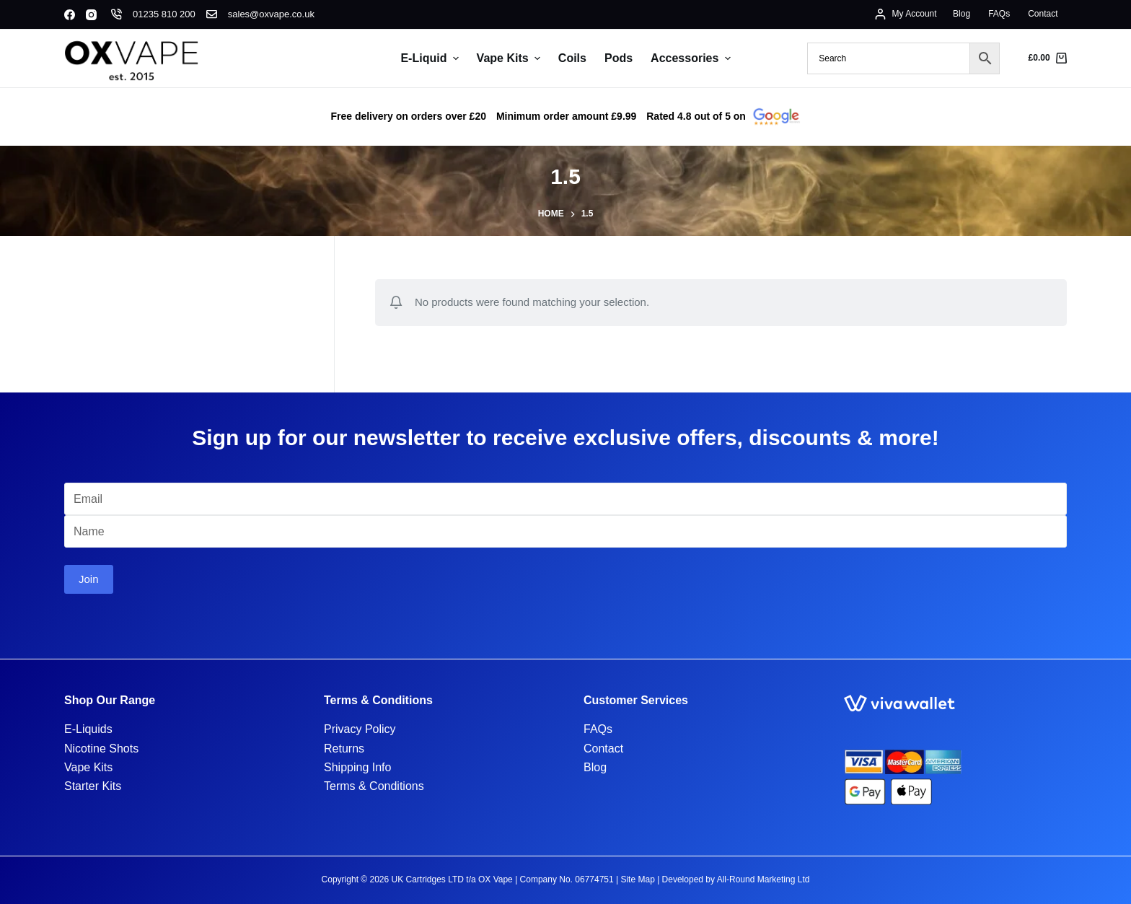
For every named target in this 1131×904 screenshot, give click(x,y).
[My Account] (905, 14)
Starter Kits (92, 786)
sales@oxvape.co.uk (271, 14)
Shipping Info (357, 767)
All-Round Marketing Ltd (763, 879)
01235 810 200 (164, 14)
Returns (344, 748)
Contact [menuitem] (1042, 14)
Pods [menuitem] (618, 58)
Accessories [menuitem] (692, 58)
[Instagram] (91, 14)
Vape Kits (88, 767)
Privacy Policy (360, 729)
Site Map (637, 879)
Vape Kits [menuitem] (510, 58)
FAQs (598, 729)
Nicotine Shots (101, 748)
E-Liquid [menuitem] (431, 58)
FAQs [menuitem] (999, 14)
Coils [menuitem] (572, 58)
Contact (603, 748)
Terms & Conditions (374, 786)
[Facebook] (69, 14)
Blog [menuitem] (961, 14)
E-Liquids (88, 729)
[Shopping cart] (1048, 58)
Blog (595, 767)
